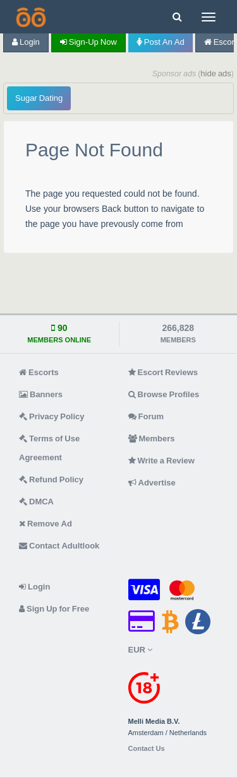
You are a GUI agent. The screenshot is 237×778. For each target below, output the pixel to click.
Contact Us (146, 748)
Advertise (152, 483)
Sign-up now (88, 42)
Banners (41, 394)
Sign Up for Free (54, 609)
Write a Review (161, 460)
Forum (146, 416)
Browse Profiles (164, 394)
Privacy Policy (52, 416)
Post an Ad (161, 42)
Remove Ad (45, 524)
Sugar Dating (39, 98)
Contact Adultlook (59, 546)
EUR (140, 650)
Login (26, 42)
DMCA (36, 501)
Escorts (39, 372)
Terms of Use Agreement (49, 448)
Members (151, 438)
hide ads (215, 73)
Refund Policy (51, 479)
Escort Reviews (163, 372)
